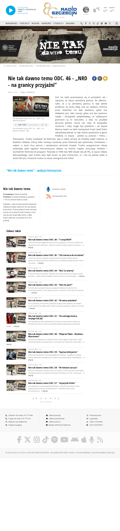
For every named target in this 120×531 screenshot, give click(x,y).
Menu (116, 23)
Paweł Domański (28, 92)
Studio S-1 (58, 23)
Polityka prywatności (83, 452)
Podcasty (24, 23)
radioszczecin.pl (53, 415)
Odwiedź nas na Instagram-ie (94, 23)
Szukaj (110, 23)
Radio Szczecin (10, 66)
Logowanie (92, 418)
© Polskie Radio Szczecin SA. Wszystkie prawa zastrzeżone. (27, 452)
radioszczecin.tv (53, 422)
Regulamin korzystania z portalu (62, 452)
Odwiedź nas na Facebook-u (86, 23)
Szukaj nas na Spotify (102, 23)
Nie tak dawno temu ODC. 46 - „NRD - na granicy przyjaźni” (47, 81)
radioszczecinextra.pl (55, 418)
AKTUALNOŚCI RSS (56, 196)
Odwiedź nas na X (90, 23)
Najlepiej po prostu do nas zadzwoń (82, 23)
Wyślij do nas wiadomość (106, 23)
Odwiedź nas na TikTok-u (98, 23)
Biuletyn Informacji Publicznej (58, 425)
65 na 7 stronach (45, 402)
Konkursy (46, 23)
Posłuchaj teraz (93, 415)
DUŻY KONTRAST (94, 425)
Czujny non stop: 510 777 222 (18, 418)
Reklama (70, 23)
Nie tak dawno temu (26, 66)
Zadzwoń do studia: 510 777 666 (19, 415)
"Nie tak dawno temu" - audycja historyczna (51, 66)
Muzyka (35, 23)
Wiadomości (12, 23)
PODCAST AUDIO (56, 189)
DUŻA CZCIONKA (94, 422)
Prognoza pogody (13, 425)
